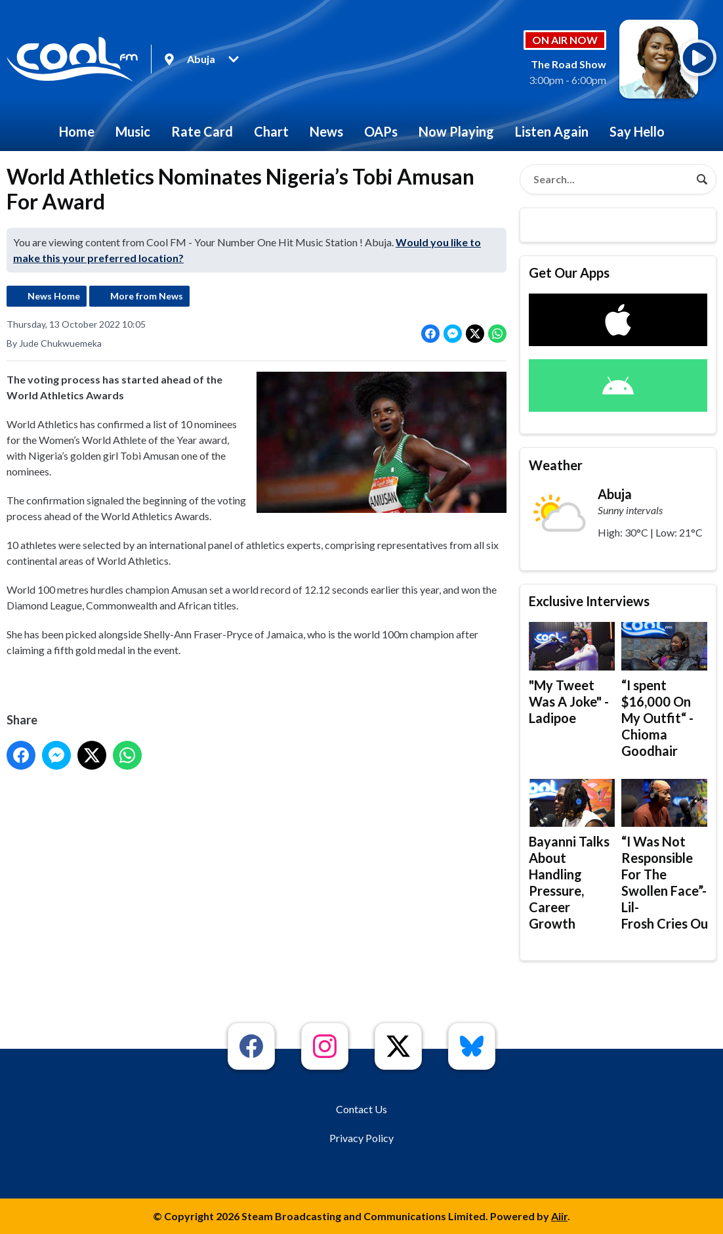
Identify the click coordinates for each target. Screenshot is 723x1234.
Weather (556, 465)
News (326, 131)
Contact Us (361, 1109)
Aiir (559, 1216)
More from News (146, 295)
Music (132, 131)
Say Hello (637, 131)
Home (76, 131)
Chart (271, 131)
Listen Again (552, 131)
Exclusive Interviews (589, 601)
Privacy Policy (361, 1138)
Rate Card (202, 131)
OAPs (381, 131)
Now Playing (456, 131)
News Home (54, 295)
